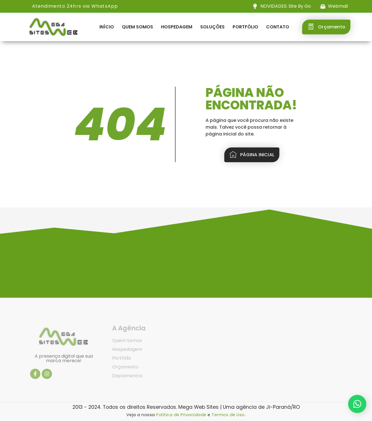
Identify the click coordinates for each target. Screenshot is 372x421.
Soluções (212, 27)
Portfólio (245, 27)
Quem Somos (137, 27)
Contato (277, 27)
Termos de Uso (228, 415)
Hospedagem (176, 27)
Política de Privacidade (181, 415)
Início (106, 27)
